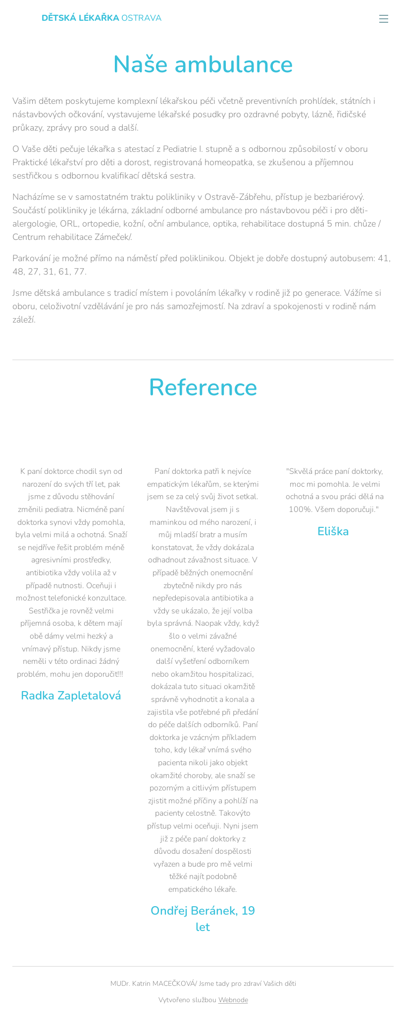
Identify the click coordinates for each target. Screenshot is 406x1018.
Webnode (233, 1000)
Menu (383, 18)
